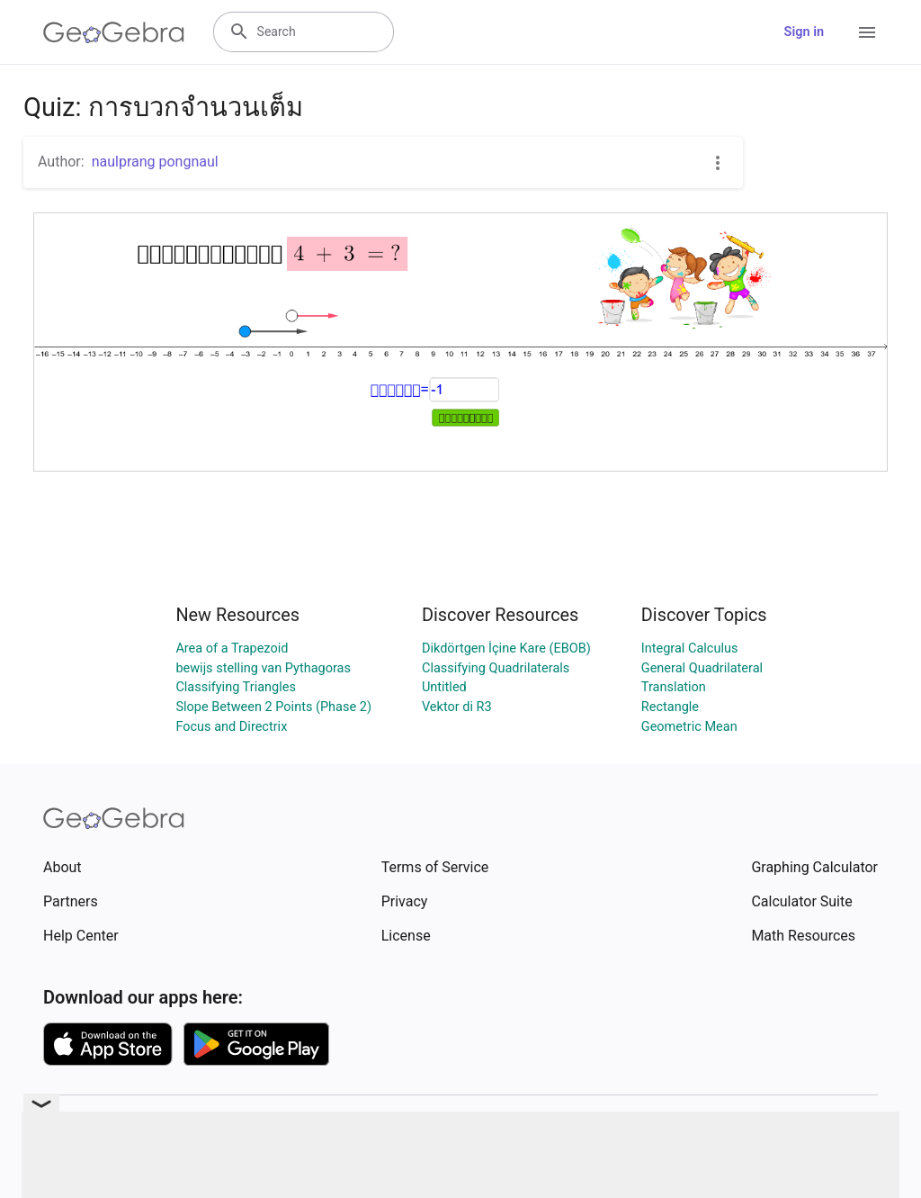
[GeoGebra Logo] (113, 32)
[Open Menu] (867, 32)
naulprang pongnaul (155, 161)
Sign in (804, 32)
